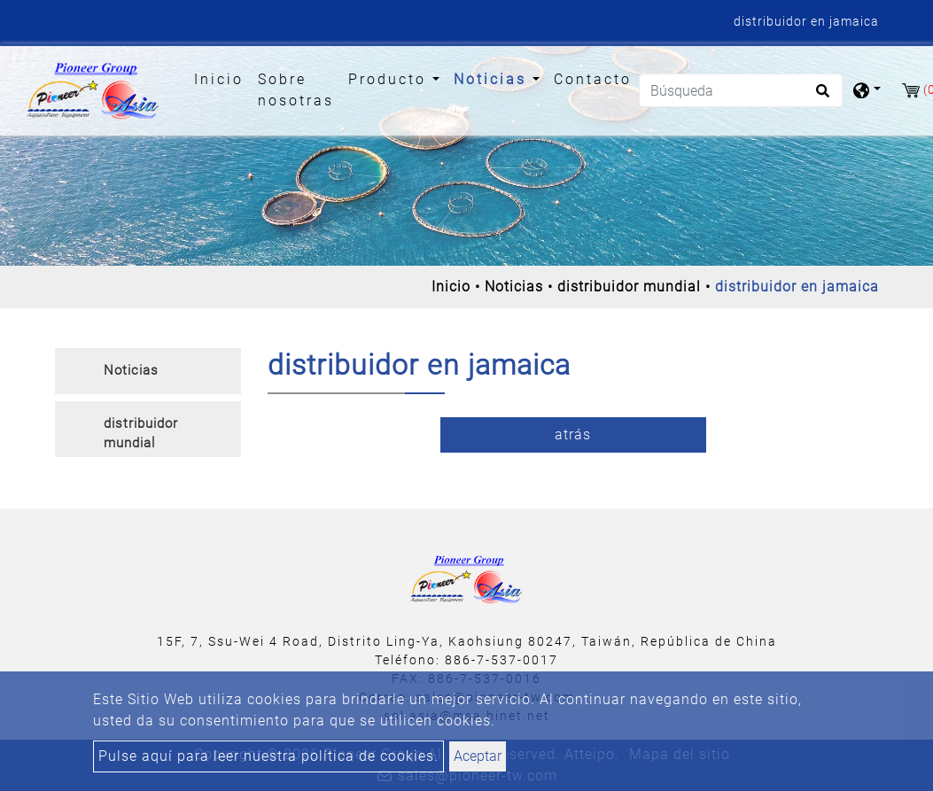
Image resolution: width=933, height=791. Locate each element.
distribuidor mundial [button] (141, 433)
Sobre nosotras (296, 90)
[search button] (820, 96)
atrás (573, 434)
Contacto (593, 79)
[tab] (148, 371)
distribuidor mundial (629, 286)
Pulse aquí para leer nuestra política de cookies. (268, 756)
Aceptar (477, 756)
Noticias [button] (493, 79)
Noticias (514, 286)
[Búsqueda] (741, 90)
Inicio (222, 78)
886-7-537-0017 (501, 660)
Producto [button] (390, 79)
